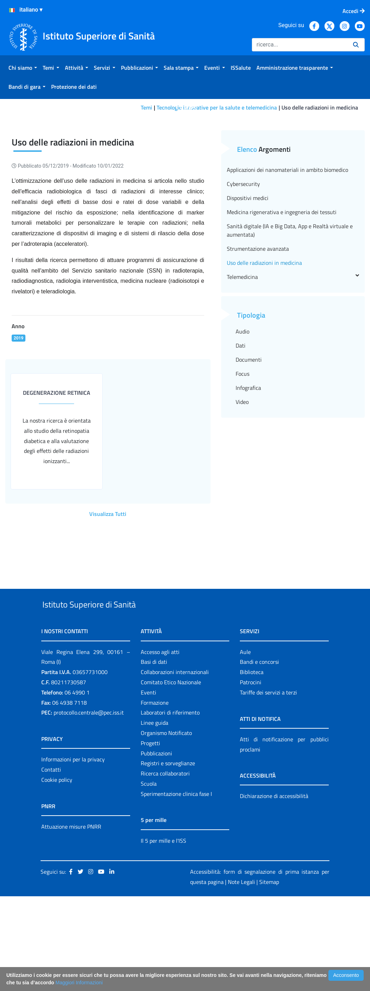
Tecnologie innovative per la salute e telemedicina (217, 107)
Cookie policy (56, 874)
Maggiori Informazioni (79, 982)
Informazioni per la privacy (73, 854)
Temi (146, 107)
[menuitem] (23, 68)
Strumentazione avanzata (258, 327)
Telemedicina (293, 355)
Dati (240, 424)
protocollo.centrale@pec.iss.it (89, 807)
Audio (242, 410)
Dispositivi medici (247, 276)
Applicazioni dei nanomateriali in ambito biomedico (287, 248)
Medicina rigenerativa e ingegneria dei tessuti (281, 290)
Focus (242, 452)
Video (242, 480)
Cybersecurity (243, 262)
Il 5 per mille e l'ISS (163, 935)
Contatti (51, 864)
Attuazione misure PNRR (71, 921)
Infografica (248, 466)
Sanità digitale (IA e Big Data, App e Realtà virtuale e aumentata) (290, 308)
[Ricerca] (299, 44)
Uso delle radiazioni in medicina (264, 341)
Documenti (249, 438)
